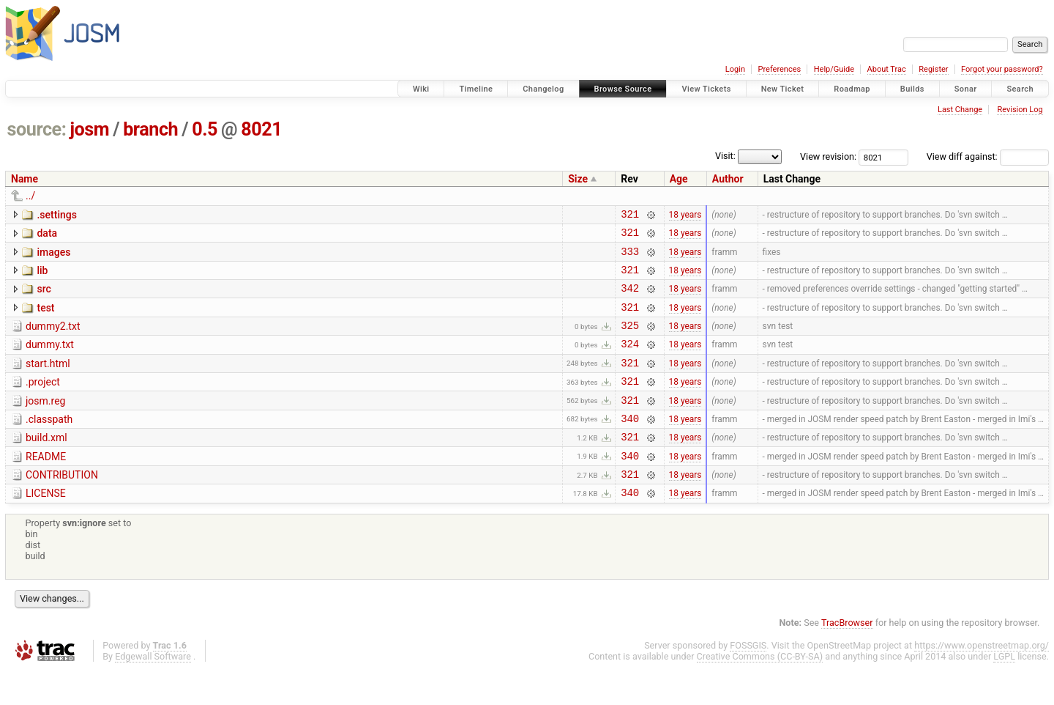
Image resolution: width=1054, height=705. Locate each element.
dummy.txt (50, 360)
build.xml (46, 464)
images (53, 256)
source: (37, 129)
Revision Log (1019, 109)
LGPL (1004, 691)
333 (630, 258)
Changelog (543, 89)
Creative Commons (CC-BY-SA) (760, 691)
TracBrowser (847, 657)
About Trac (886, 69)
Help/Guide (834, 69)
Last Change (960, 109)
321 (630, 216)
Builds (912, 89)
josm (89, 129)
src (44, 297)
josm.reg (45, 423)
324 (630, 361)
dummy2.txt (53, 339)
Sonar (965, 89)
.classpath (49, 443)
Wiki (421, 89)
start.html (48, 381)
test (45, 319)
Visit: (725, 155)
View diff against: (988, 156)
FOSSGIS (748, 680)
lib (42, 277)
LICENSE (46, 526)
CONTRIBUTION (62, 506)
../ (30, 196)
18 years (685, 215)
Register (933, 69)
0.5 (204, 129)
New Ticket (782, 89)
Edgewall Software (153, 691)
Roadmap (852, 89)
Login (735, 69)
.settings (56, 215)
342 (630, 299)
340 (630, 444)
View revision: (828, 156)
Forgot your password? (1002, 69)
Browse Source (623, 89)
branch (150, 129)
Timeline (476, 89)
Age (679, 179)
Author (728, 179)
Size (578, 179)
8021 (261, 129)
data (47, 235)
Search (1020, 89)
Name (24, 179)
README (46, 485)
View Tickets (705, 89)
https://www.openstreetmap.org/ (981, 680)
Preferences (779, 69)
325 (630, 340)
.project (43, 401)
